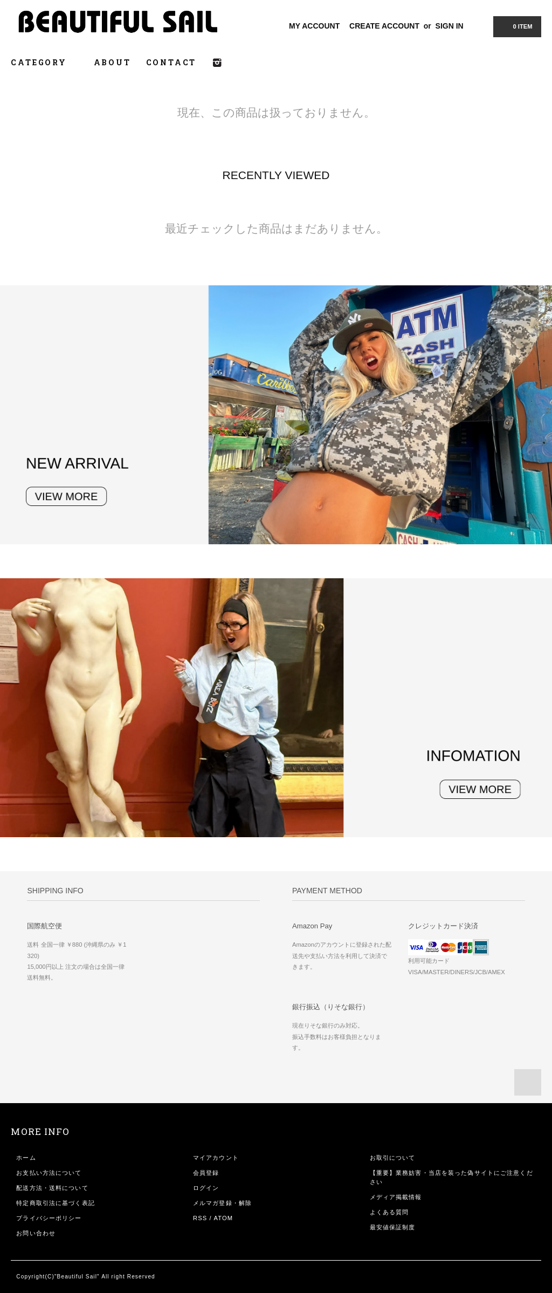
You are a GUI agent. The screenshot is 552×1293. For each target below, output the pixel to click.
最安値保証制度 (393, 1227)
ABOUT (112, 62)
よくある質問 (389, 1212)
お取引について (393, 1157)
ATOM (223, 1218)
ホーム (26, 1157)
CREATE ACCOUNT (384, 26)
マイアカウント (216, 1157)
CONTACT (171, 62)
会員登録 (206, 1172)
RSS (200, 1218)
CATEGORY (44, 62)
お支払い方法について (48, 1172)
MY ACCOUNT (314, 26)
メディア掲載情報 (396, 1197)
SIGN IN (450, 26)
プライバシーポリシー (48, 1218)
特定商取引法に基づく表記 (55, 1203)
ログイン (206, 1188)
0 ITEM (516, 26)
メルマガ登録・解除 (222, 1203)
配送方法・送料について (52, 1188)
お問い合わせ (36, 1233)
